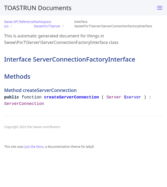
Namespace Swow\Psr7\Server (47, 23)
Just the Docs (33, 146)
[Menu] (159, 8)
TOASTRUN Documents (37, 7)
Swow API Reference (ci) (19, 23)
